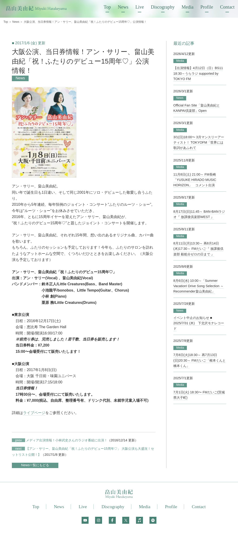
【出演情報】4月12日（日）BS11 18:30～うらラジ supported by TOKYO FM (198, 73)
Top (107, 7)
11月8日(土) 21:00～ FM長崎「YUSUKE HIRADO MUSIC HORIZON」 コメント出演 (194, 179)
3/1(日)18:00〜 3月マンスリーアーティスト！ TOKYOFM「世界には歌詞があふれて (198, 142)
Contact (227, 7)
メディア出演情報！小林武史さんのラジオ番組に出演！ (59, 440)
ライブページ (34, 413)
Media (187, 7)
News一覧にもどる (35, 465)
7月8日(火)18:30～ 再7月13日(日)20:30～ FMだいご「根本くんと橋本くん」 (199, 360)
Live (139, 7)
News (123, 7)
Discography (163, 7)
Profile (206, 7)
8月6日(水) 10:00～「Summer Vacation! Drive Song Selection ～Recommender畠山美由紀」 (198, 285)
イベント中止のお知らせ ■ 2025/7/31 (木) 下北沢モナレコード (198, 323)
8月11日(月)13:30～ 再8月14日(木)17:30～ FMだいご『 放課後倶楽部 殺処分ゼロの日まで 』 (198, 248)
